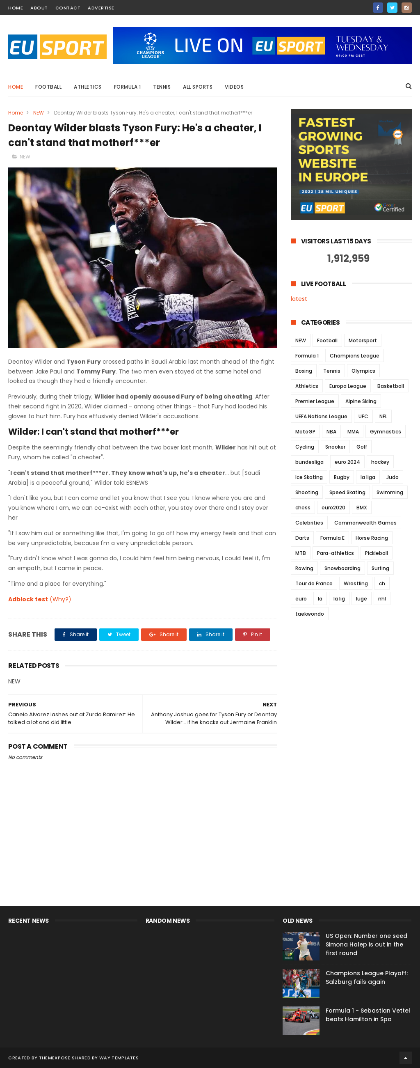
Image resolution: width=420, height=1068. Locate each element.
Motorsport (363, 340)
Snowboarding (342, 568)
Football (48, 86)
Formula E (332, 537)
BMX (361, 507)
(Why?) (60, 599)
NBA (331, 431)
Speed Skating (347, 492)
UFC (363, 416)
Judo (392, 477)
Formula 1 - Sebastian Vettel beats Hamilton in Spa (368, 1014)
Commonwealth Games (365, 522)
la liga (368, 477)
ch (382, 583)
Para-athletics (335, 553)
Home (15, 86)
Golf (361, 446)
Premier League (314, 401)
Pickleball (376, 553)
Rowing (304, 568)
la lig (339, 598)
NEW (38, 112)
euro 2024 (347, 461)
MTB (300, 553)
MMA (353, 431)
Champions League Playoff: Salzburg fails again (367, 977)
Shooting (306, 492)
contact (68, 8)
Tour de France (314, 583)
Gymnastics (385, 431)
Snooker (335, 446)
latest (299, 299)
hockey (380, 461)
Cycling (304, 446)
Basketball (390, 386)
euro (301, 598)
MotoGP (305, 431)
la (320, 598)
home (15, 8)
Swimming (390, 492)
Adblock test (28, 599)
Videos (234, 86)
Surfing (380, 568)
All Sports (197, 86)
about (39, 8)
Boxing (303, 370)
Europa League (347, 386)
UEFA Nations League (321, 416)
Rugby (341, 477)
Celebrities (309, 522)
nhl (382, 598)
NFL (383, 416)
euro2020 (333, 507)
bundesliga (309, 461)
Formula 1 (127, 86)
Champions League (354, 355)
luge (361, 598)
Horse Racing (372, 537)
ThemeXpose (55, 1057)
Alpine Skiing (361, 401)
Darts (302, 537)
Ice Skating (309, 477)
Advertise (101, 8)
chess (302, 507)
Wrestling (356, 583)
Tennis (162, 86)
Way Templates (119, 1057)
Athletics (88, 86)
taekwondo (309, 613)
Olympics (363, 370)
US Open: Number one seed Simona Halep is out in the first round (366, 944)
